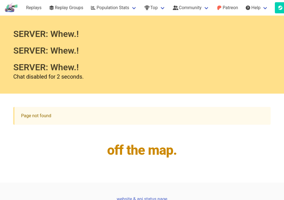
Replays (34, 7)
